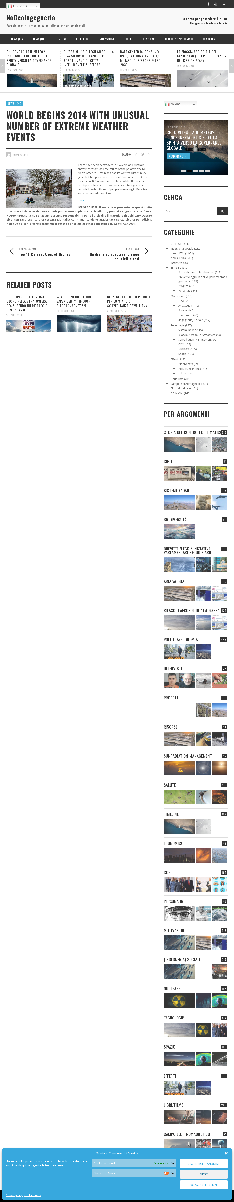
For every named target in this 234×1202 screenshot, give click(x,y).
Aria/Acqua (185, 305)
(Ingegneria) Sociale (190, 320)
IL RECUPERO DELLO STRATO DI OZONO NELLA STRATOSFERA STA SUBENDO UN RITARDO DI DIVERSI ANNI (28, 303)
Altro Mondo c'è (181, 388)
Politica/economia (189, 369)
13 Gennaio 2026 (66, 310)
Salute (182, 373)
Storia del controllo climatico (196, 272)
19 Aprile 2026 (14, 315)
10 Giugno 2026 (185, 65)
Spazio (182, 354)
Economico (185, 315)
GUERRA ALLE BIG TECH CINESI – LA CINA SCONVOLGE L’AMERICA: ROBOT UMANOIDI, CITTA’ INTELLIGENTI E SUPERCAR (88, 58)
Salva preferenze (204, 1185)
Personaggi (185, 290)
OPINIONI (177, 244)
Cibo (181, 301)
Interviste (176, 263)
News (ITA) (178, 253)
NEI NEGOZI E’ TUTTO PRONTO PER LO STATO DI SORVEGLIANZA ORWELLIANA (128, 301)
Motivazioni (178, 296)
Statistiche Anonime (204, 1164)
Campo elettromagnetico (186, 384)
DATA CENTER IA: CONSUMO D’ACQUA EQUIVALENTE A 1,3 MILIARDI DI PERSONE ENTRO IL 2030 (142, 58)
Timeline (176, 267)
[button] (226, 1153)
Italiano (17, 6)
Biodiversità (185, 364)
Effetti (174, 359)
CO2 (181, 344)
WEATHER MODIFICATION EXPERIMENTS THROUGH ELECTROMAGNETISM (74, 301)
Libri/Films (177, 379)
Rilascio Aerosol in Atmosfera (196, 335)
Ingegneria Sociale (182, 248)
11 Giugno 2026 (71, 69)
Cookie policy (14, 1195)
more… (82, 200)
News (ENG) (15, 103)
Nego (204, 1174)
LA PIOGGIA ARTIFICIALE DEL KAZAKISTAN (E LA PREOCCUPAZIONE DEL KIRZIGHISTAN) (202, 56)
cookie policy (32, 1195)
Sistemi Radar (187, 330)
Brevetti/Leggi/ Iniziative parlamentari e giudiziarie (188, 550)
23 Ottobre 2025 (116, 310)
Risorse (183, 310)
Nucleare (184, 349)
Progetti (183, 286)
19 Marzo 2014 (20, 155)
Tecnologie (178, 325)
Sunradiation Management (195, 339)
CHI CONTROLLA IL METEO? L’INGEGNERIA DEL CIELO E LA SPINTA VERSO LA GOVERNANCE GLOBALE (29, 58)
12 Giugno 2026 (15, 69)
